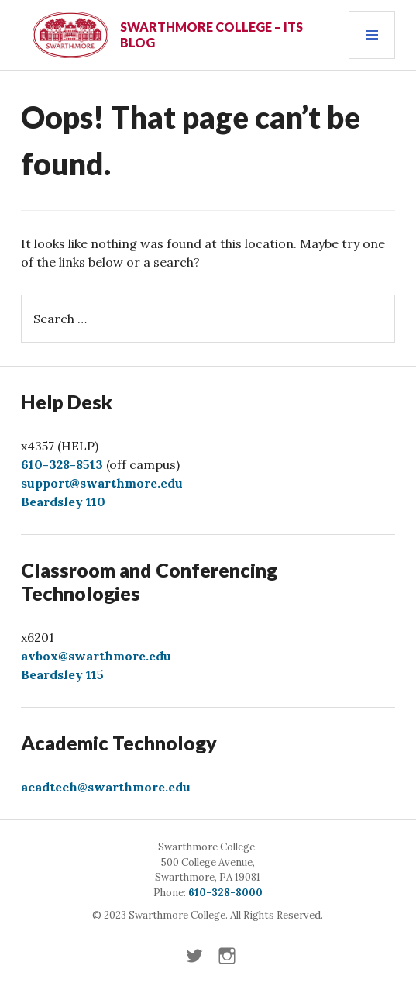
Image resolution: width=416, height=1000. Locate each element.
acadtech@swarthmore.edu (106, 787)
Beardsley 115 (62, 674)
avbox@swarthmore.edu (96, 656)
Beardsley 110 (63, 501)
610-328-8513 (62, 464)
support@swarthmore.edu (102, 483)
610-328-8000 (225, 892)
